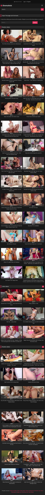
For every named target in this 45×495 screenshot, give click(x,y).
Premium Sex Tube (39, 490)
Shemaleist (6, 5)
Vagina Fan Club (20, 492)
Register (29, 1)
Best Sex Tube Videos (29, 492)
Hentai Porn (31, 490)
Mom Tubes (20, 490)
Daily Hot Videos (13, 490)
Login (24, 1)
